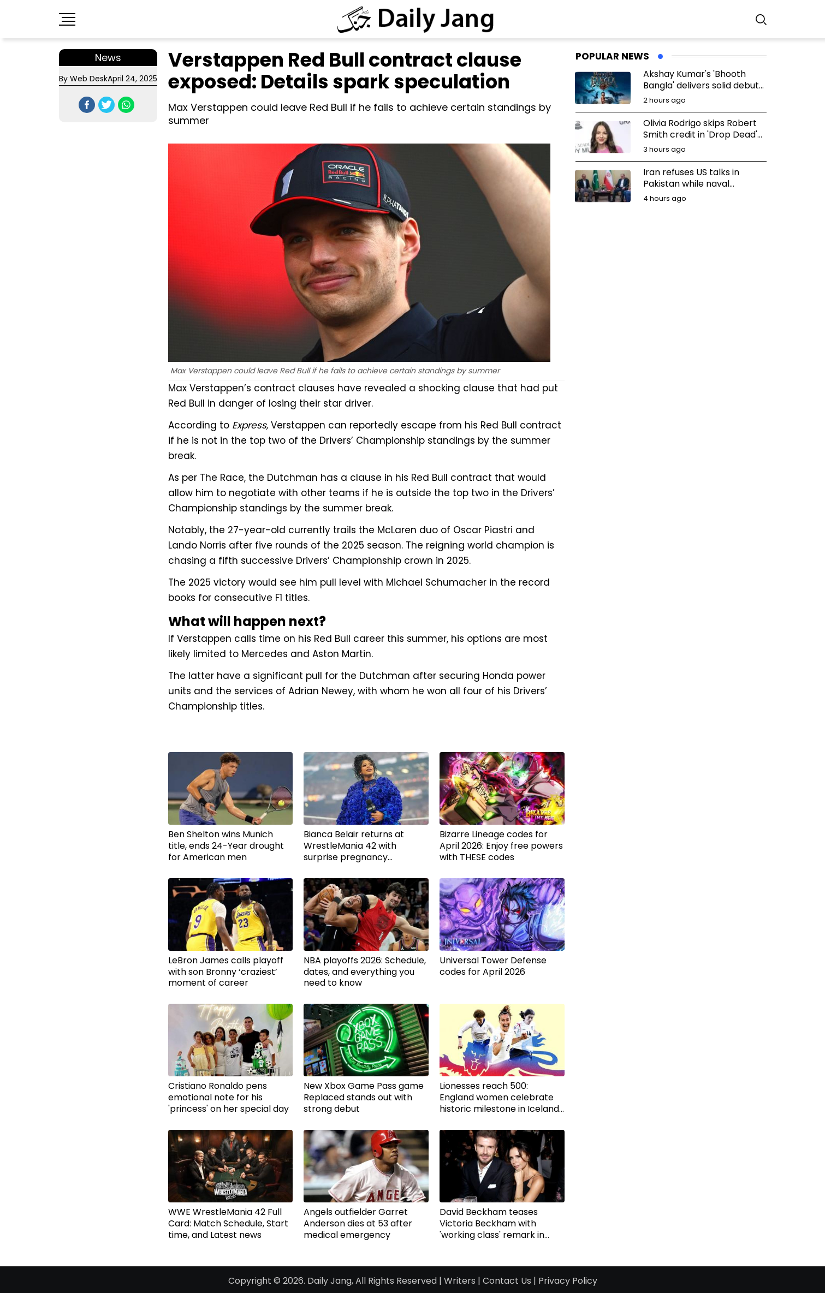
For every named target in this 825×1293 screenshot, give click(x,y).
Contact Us (507, 1280)
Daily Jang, (330, 1280)
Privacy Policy (567, 1280)
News (108, 57)
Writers (460, 1280)
